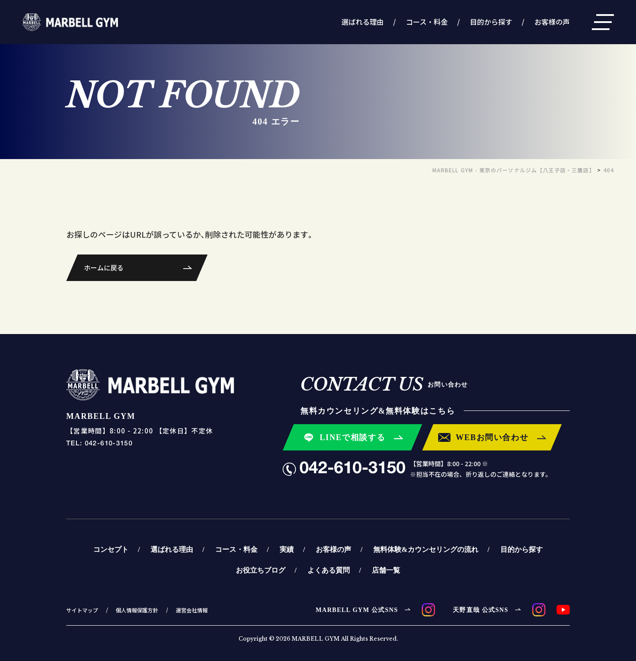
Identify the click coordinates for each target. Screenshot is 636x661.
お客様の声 (552, 21)
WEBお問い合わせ (492, 437)
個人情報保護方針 (137, 610)
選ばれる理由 (362, 21)
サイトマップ (82, 610)
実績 (287, 549)
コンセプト (111, 549)
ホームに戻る (104, 267)
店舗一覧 (386, 570)
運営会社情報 (192, 610)
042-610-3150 (352, 469)
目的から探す (491, 21)
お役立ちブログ (260, 570)
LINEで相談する (353, 437)
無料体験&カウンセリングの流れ (425, 549)
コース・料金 (427, 21)
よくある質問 (328, 570)
